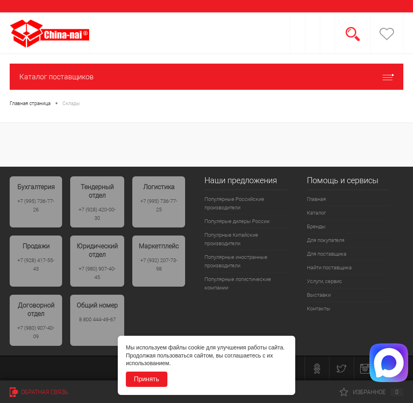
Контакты (318, 309)
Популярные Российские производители (234, 203)
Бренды (316, 226)
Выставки (319, 295)
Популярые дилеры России (236, 221)
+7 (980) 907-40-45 (97, 273)
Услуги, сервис (324, 281)
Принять (146, 379)
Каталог (316, 213)
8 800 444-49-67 (97, 319)
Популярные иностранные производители (235, 261)
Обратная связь (39, 392)
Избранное (371, 392)
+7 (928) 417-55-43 (35, 264)
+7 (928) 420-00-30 (97, 214)
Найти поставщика (329, 268)
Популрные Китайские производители (231, 239)
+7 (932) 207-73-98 (158, 264)
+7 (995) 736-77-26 (35, 205)
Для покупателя (325, 240)
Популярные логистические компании (237, 283)
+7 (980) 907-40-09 (35, 332)
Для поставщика (326, 254)
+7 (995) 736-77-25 (158, 205)
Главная (316, 199)
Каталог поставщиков (206, 77)
